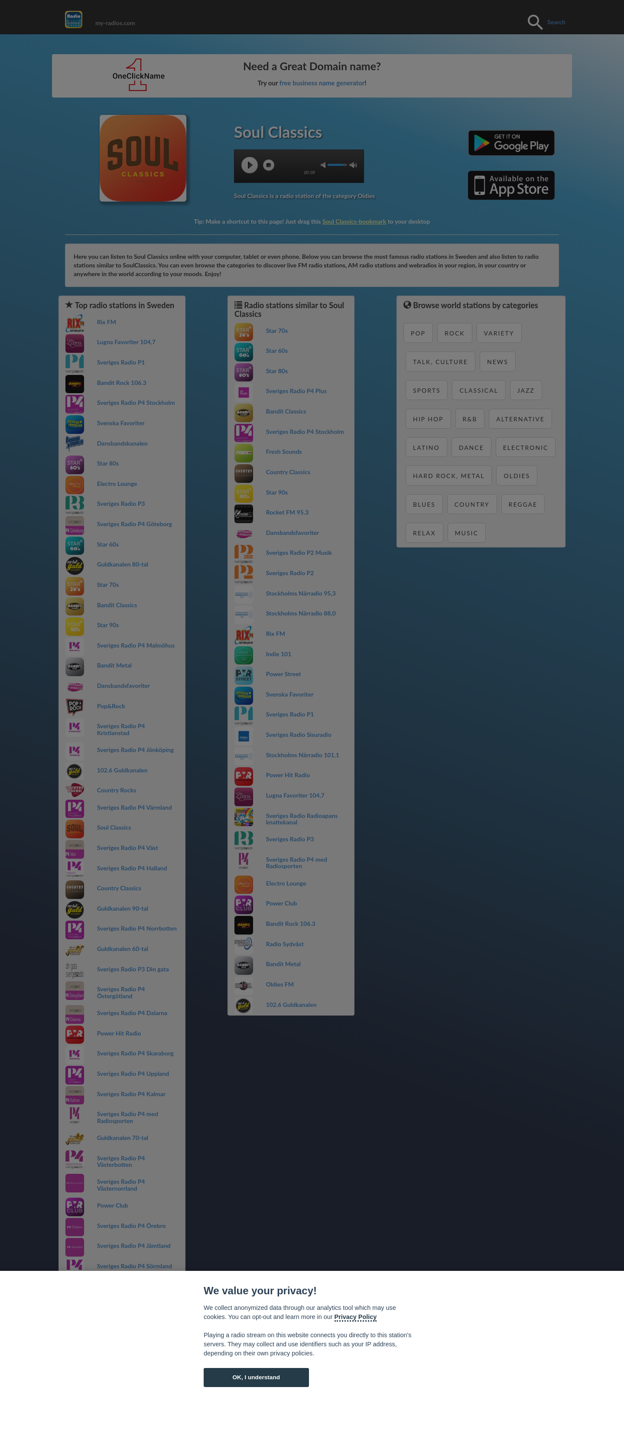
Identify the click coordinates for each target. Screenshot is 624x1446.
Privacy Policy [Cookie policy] (356, 1316)
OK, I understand (256, 1377)
